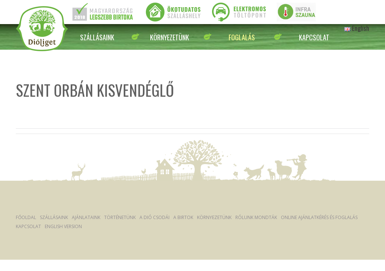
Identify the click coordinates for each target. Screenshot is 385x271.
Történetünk (120, 217)
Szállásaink (97, 37)
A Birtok (183, 217)
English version (63, 226)
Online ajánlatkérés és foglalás (319, 217)
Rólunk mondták (256, 217)
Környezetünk (169, 37)
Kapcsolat (314, 37)
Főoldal (26, 217)
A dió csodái (154, 217)
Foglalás (242, 37)
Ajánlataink (86, 217)
